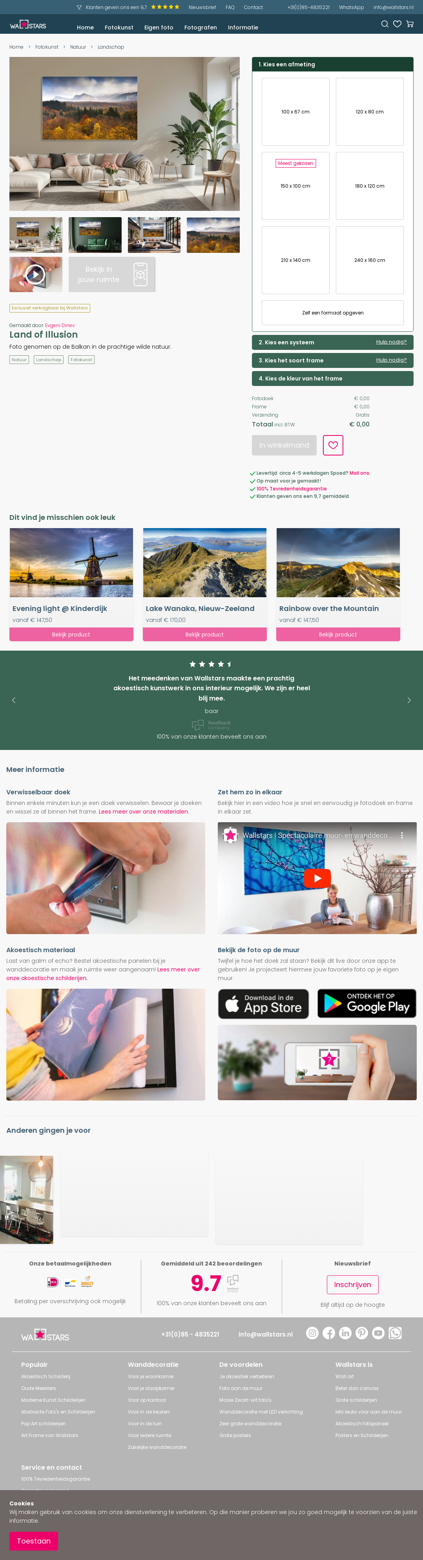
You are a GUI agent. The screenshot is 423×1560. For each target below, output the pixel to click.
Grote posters (235, 1435)
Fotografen (200, 27)
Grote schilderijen (356, 1400)
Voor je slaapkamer (151, 1388)
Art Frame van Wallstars (49, 1435)
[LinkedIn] (345, 1337)
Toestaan (34, 1541)
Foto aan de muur (241, 1388)
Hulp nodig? (391, 342)
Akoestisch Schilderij (45, 1376)
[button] (13, 700)
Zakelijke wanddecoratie (157, 1447)
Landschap (111, 47)
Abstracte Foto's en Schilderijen (58, 1411)
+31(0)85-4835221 (309, 7)
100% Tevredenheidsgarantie (292, 488)
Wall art (344, 1376)
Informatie (243, 27)
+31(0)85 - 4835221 (190, 1334)
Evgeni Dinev (60, 325)
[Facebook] (329, 1337)
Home (85, 27)
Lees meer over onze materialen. (144, 812)
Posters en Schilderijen (361, 1435)
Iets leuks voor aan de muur (368, 1411)
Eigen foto (158, 27)
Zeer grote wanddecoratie (250, 1423)
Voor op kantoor (147, 1400)
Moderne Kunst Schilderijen (53, 1400)
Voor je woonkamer (151, 1376)
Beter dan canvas (357, 1388)
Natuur (78, 47)
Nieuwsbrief (202, 7)
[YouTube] (378, 1337)
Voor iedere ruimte (149, 1435)
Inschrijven (352, 1284)
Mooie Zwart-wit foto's (245, 1400)
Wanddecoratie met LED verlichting (261, 1411)
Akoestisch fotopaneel (361, 1423)
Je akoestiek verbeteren (246, 1376)
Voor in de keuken (149, 1411)
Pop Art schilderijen (43, 1423)
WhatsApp (351, 7)
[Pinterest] (362, 1337)
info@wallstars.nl (394, 7)
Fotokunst (119, 27)
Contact (253, 7)
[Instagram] (312, 1337)
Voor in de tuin (145, 1423)
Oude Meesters (38, 1388)
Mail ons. (360, 473)
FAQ (230, 7)
